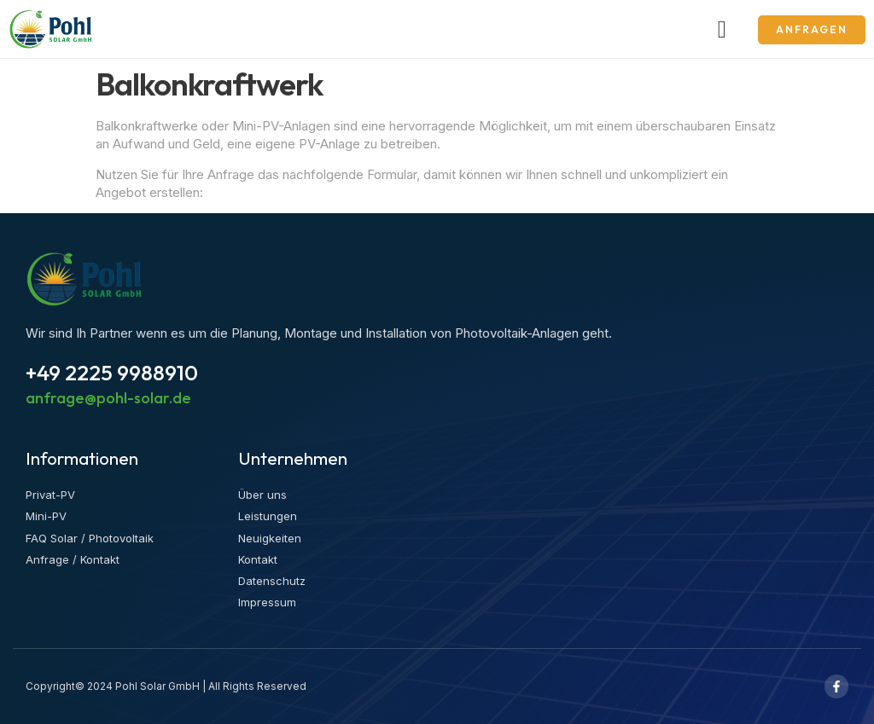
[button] (722, 30)
